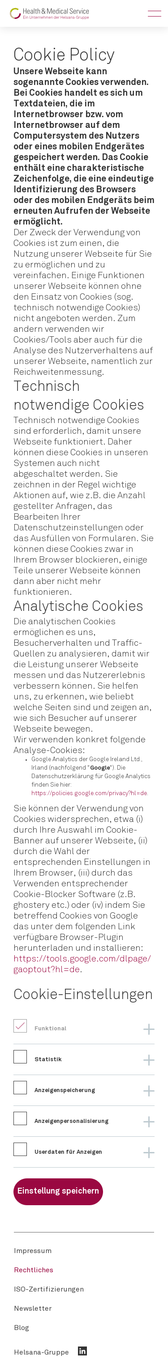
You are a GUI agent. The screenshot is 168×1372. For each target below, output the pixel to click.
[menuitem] (33, 1250)
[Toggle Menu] (154, 13)
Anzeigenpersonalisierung (71, 1121)
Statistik (48, 1060)
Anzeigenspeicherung (64, 1090)
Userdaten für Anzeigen (68, 1152)
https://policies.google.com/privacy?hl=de (89, 793)
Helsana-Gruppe (41, 1352)
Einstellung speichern (58, 1191)
